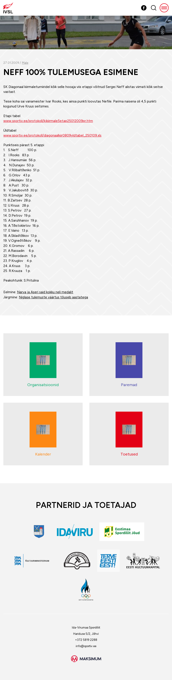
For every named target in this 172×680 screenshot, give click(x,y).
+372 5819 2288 (86, 640)
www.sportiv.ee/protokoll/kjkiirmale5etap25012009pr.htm (48, 121)
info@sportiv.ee (86, 646)
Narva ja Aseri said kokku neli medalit (45, 292)
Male (25, 62)
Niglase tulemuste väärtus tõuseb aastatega (53, 297)
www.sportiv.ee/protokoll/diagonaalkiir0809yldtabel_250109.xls (52, 135)
